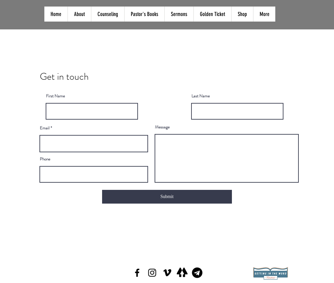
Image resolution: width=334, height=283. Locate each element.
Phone (45, 159)
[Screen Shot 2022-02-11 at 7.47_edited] (182, 272)
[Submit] (167, 197)
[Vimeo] (167, 272)
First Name (55, 96)
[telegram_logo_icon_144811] (197, 272)
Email (45, 128)
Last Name (200, 96)
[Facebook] (137, 272)
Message (162, 127)
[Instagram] (152, 272)
